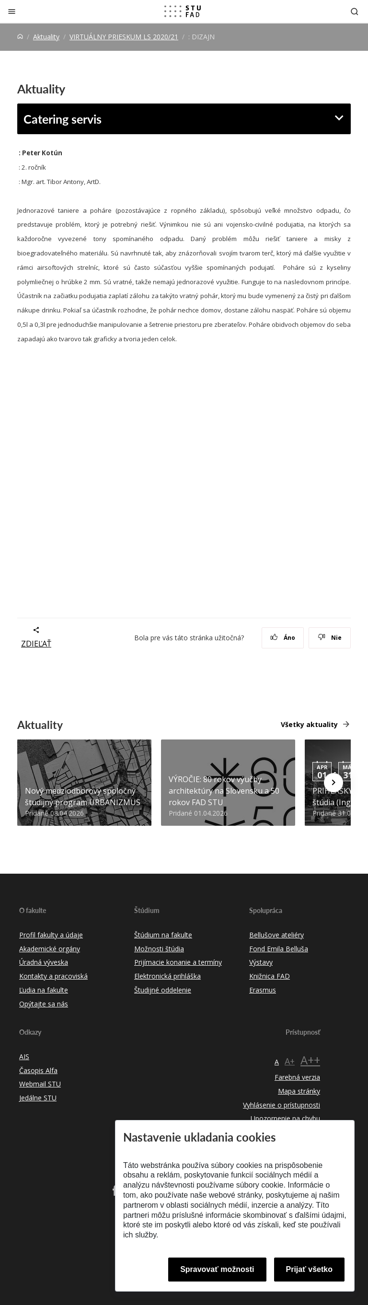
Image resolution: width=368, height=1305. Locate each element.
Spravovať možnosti (217, 1269)
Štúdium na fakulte (163, 934)
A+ (290, 1061)
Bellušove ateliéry (276, 934)
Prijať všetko (309, 1269)
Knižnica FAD (269, 976)
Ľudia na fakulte (43, 989)
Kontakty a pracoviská (53, 976)
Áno (283, 638)
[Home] (20, 36)
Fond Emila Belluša (278, 948)
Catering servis (62, 118)
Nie (330, 638)
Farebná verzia (297, 1077)
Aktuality (46, 36)
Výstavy (261, 962)
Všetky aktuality (309, 724)
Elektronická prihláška (167, 976)
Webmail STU (40, 1083)
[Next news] (333, 782)
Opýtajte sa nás (43, 1003)
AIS (24, 1056)
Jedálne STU (38, 1097)
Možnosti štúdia (159, 948)
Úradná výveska (43, 962)
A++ (310, 1060)
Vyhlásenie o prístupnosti (281, 1104)
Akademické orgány (49, 948)
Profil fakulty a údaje (51, 934)
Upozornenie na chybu (285, 1118)
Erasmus (262, 989)
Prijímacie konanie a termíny (178, 962)
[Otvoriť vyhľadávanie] (354, 11)
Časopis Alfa (38, 1070)
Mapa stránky (299, 1091)
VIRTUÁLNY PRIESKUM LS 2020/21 (123, 36)
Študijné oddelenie (162, 989)
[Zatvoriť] (11, 11)
